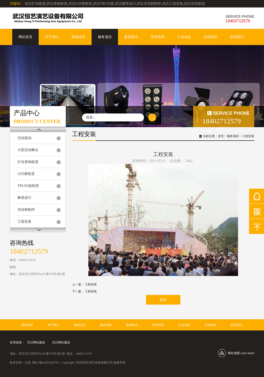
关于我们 (52, 37)
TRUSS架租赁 (28, 186)
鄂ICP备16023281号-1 (46, 362)
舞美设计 (24, 198)
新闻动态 (78, 37)
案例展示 (131, 37)
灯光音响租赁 (27, 162)
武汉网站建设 (36, 342)
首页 (221, 136)
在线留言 (211, 37)
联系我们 (237, 37)
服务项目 (105, 37)
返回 (163, 300)
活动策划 (24, 138)
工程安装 (24, 221)
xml (244, 353)
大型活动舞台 (27, 150)
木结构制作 (26, 210)
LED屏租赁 (26, 174)
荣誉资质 (158, 37)
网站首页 (25, 37)
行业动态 (184, 37)
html (250, 353)
